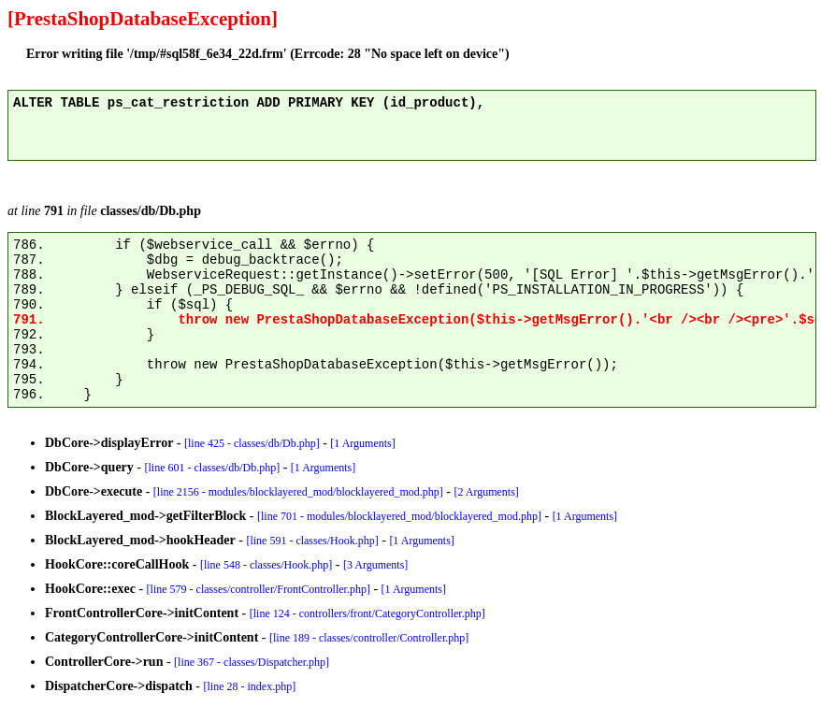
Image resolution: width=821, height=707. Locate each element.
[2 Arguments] (486, 491)
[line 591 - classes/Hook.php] (312, 540)
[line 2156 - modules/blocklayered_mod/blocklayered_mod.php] (298, 491)
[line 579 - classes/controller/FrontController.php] (258, 589)
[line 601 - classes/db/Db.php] (213, 467)
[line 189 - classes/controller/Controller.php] (368, 637)
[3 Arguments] (375, 564)
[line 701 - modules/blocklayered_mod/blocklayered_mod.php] (399, 516)
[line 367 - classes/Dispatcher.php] (251, 662)
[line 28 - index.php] (250, 686)
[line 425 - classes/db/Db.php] (252, 443)
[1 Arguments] (362, 443)
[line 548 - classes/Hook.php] (266, 564)
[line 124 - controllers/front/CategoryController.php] (367, 613)
